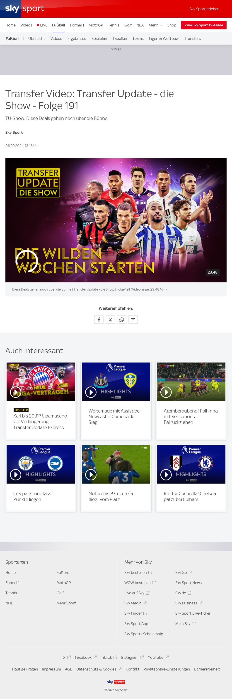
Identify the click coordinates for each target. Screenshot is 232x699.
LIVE (43, 25)
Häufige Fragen (25, 669)
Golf (128, 25)
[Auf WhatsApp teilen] (121, 319)
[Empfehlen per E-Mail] (133, 319)
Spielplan (99, 38)
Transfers (193, 38)
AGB (68, 669)
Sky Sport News (188, 582)
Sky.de (182, 594)
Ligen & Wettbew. (164, 38)
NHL (9, 603)
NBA (140, 25)
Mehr (156, 25)
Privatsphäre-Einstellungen (167, 669)
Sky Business (188, 604)
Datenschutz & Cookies (98, 670)
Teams (138, 38)
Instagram (131, 658)
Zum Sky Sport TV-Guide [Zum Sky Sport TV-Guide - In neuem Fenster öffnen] (204, 25)
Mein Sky (184, 624)
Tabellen (120, 38)
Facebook (85, 658)
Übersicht (36, 38)
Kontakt (133, 669)
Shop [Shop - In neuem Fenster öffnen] (171, 25)
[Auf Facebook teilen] (99, 319)
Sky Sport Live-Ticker (192, 613)
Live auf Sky (136, 594)
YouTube (157, 658)
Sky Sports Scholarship (143, 634)
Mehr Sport (66, 603)
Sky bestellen (137, 573)
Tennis (113, 25)
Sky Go (183, 573)
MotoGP (96, 25)
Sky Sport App (136, 623)
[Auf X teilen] (110, 319)
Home (10, 25)
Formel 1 (77, 25)
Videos (26, 25)
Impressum (51, 669)
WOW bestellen (139, 583)
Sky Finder (135, 614)
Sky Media (134, 604)
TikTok (108, 658)
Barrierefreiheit (207, 669)
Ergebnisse (77, 38)
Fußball (58, 25)
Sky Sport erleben (205, 9)
